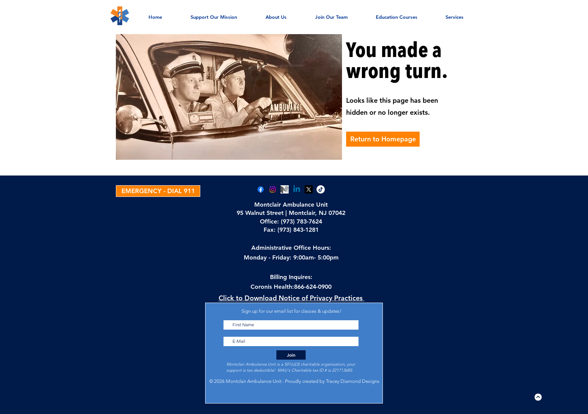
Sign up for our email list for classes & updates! (292, 311)
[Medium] (284, 189)
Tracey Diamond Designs (353, 381)
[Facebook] (260, 189)
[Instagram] (272, 189)
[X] (308, 189)
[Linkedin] (296, 189)
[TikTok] (320, 189)
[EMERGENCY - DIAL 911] (158, 191)
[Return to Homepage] (383, 139)
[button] (454, 13)
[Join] (291, 355)
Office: (270, 221)
